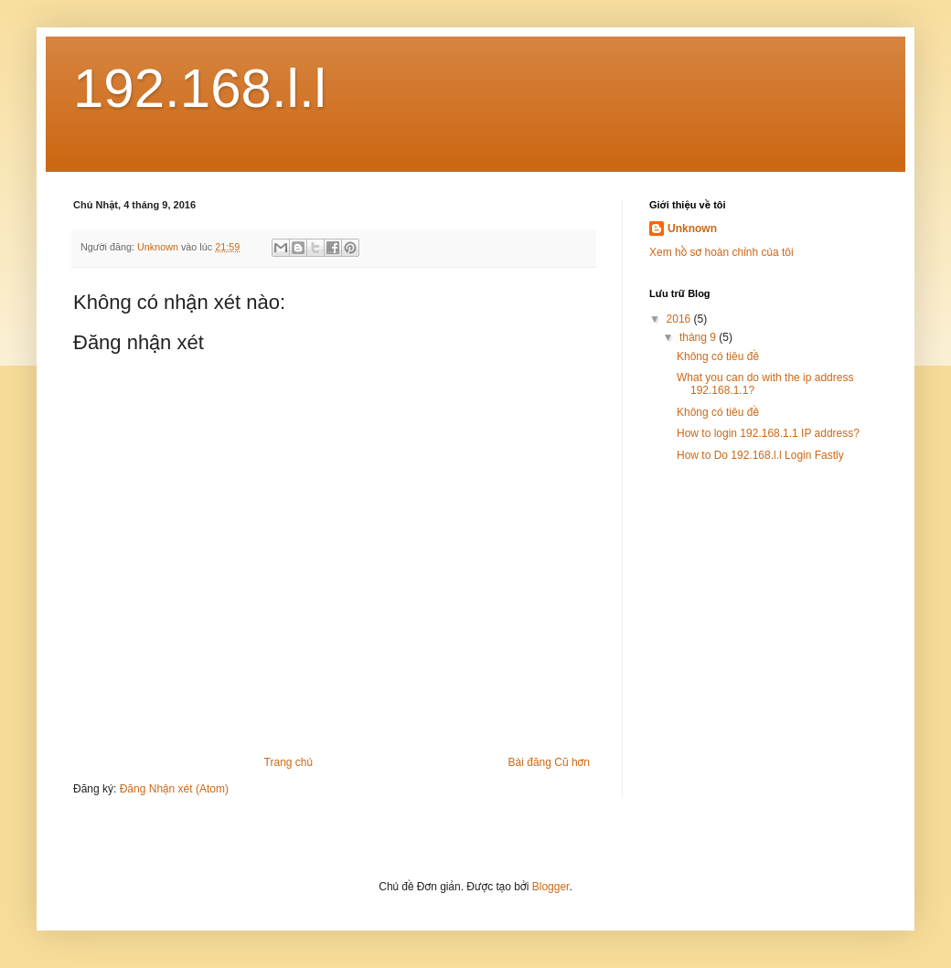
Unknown (692, 228)
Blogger (551, 886)
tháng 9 (699, 337)
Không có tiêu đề (718, 356)
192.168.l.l (199, 88)
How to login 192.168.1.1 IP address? (768, 433)
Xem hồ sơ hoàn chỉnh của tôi (721, 252)
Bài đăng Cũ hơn (549, 762)
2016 (680, 319)
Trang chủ (288, 762)
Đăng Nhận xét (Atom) (174, 788)
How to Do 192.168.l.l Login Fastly (760, 455)
